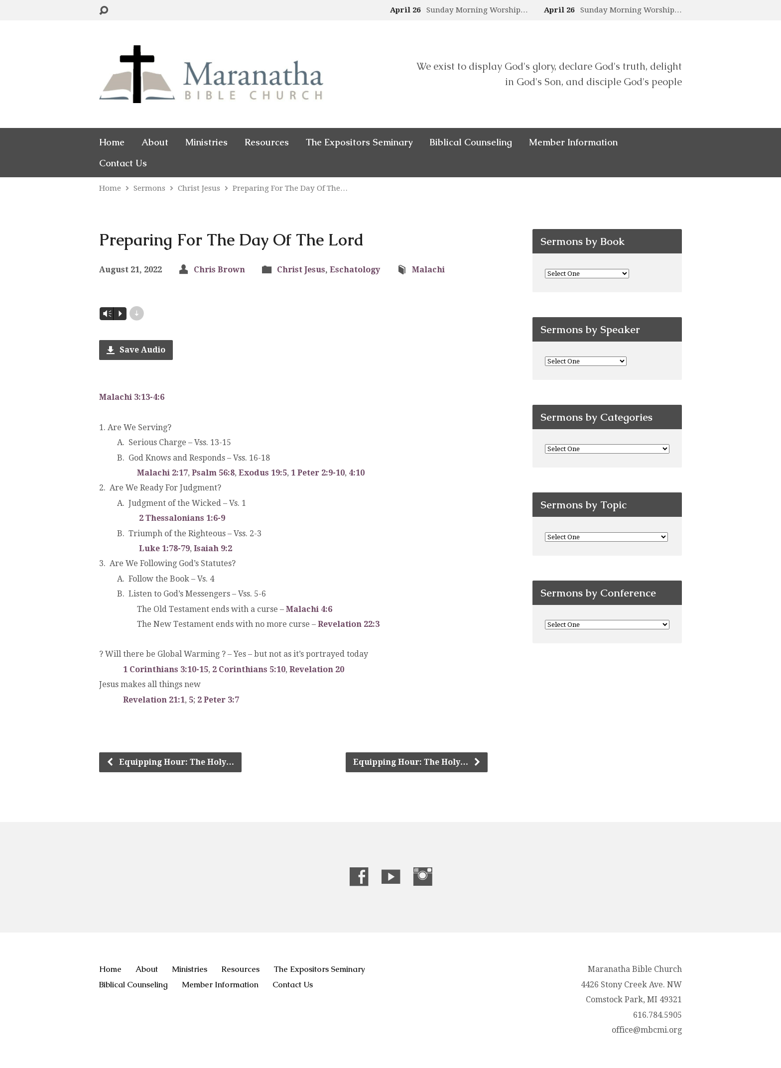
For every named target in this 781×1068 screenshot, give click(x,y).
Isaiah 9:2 (213, 548)
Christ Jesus (199, 188)
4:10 (357, 472)
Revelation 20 (316, 669)
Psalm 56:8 (213, 472)
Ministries (206, 142)
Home (112, 142)
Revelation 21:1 (154, 700)
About (154, 142)
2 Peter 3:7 (218, 700)
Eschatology (355, 269)
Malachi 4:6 (309, 609)
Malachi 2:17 (162, 472)
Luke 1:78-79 (164, 548)
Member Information (573, 142)
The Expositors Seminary (359, 142)
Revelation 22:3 (349, 624)
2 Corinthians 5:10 (248, 669)
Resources (267, 142)
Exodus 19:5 (263, 472)
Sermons (149, 188)
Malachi (428, 269)
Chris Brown (219, 269)
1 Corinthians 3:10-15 (165, 669)
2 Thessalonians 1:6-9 (182, 518)
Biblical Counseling (470, 142)
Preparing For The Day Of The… (290, 188)
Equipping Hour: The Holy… (170, 762)
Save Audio (136, 350)
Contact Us (123, 163)
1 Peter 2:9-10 (318, 472)
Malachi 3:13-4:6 (131, 397)
